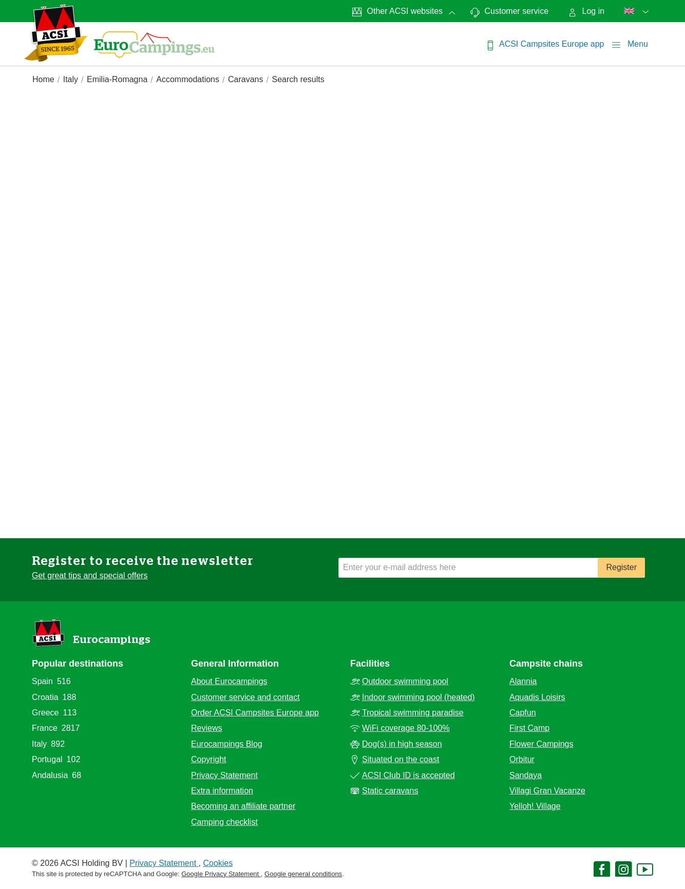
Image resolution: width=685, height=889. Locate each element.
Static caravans (390, 790)
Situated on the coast (400, 759)
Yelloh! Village (535, 806)
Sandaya (525, 775)
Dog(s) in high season (402, 744)
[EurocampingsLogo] (56, 33)
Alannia (523, 681)
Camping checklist (224, 822)
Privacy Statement (224, 775)
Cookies (218, 863)
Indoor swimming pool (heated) (418, 697)
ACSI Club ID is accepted (408, 775)
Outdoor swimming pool (405, 681)
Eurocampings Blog (226, 744)
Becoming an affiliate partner (243, 806)
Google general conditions (303, 874)
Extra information (222, 790)
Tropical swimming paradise (413, 712)
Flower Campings (541, 744)
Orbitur (522, 759)
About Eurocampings (229, 681)
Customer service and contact (245, 697)
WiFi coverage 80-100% (406, 728)
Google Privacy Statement (221, 874)
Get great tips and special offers (90, 575)
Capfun (522, 712)
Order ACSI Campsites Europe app (255, 712)
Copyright (208, 759)
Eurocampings (111, 639)
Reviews (206, 728)
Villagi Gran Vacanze (547, 790)
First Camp (529, 728)
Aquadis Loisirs (537, 697)
